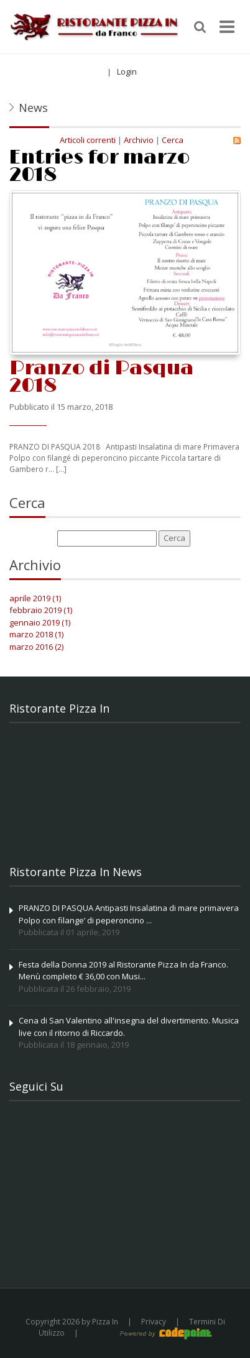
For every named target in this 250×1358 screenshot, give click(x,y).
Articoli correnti (88, 140)
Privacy (153, 1321)
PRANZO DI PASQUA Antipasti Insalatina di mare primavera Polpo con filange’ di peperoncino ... (129, 914)
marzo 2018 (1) (36, 634)
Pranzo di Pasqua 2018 (101, 377)
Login (127, 71)
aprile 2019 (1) (35, 598)
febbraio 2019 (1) (40, 610)
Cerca (172, 140)
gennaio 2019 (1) (39, 622)
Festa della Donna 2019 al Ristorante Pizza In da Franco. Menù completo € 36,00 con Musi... (123, 970)
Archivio (139, 140)
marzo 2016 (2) (36, 646)
